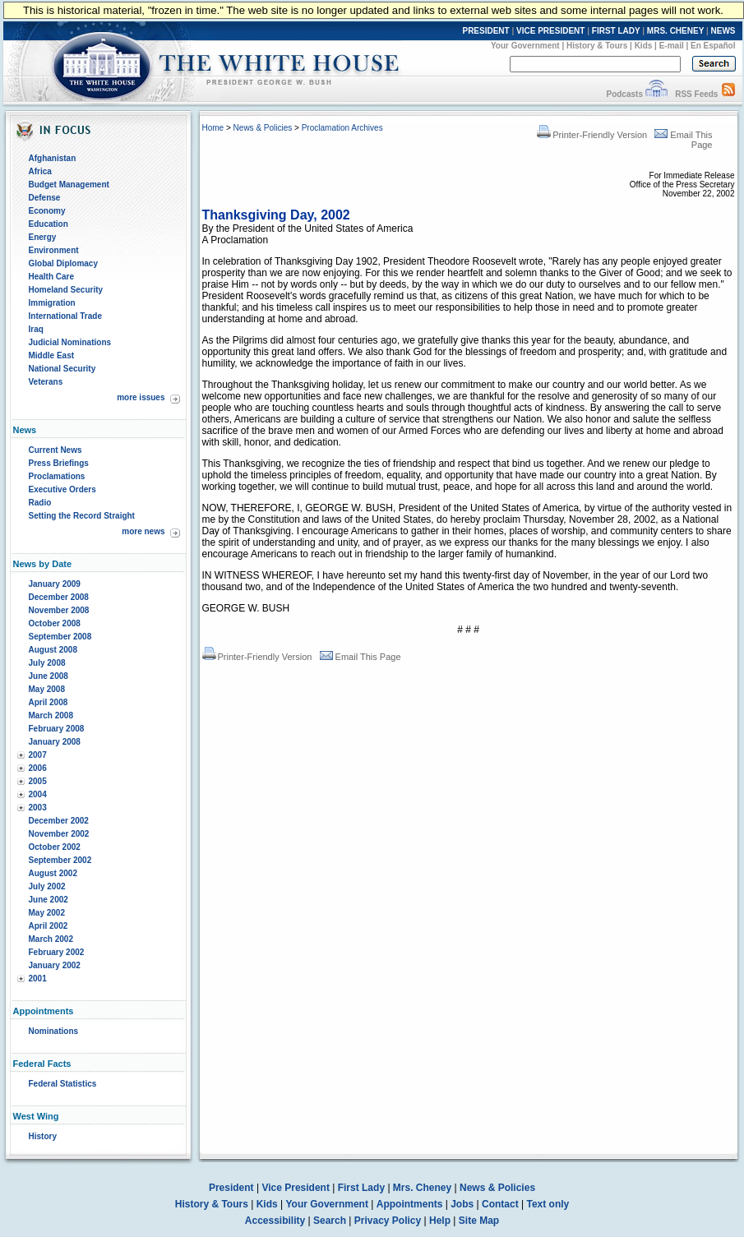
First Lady (361, 1187)
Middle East (52, 355)
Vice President (295, 1187)
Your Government (525, 45)
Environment (54, 250)
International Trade (65, 316)
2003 (38, 807)
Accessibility (275, 1220)
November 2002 (59, 833)
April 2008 (48, 702)
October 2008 (55, 623)
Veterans (46, 381)
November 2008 (59, 610)
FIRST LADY (616, 30)
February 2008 (57, 728)
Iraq (36, 329)
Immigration (52, 302)
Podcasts (624, 94)
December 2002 (59, 820)
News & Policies (263, 127)
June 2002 (48, 899)
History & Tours (596, 45)
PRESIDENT (485, 30)
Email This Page (360, 657)
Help (440, 1220)
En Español (713, 45)
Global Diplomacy (63, 263)
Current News (55, 450)
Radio (40, 502)
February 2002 (57, 952)
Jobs (462, 1204)
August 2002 (53, 873)
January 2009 (55, 583)
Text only (547, 1204)
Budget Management (69, 184)
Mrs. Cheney (422, 1187)
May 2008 (47, 689)
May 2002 (47, 912)
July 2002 (47, 886)
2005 (38, 781)
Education (48, 223)
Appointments (410, 1204)
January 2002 (55, 965)
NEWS (723, 30)
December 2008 (59, 597)
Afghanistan (52, 158)
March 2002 (51, 939)
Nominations (54, 1031)
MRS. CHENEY (675, 30)
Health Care (52, 276)
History (43, 1136)
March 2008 (51, 715)
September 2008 (60, 636)
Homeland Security (66, 289)
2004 (38, 794)
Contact (500, 1204)
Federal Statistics (63, 1083)
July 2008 (47, 662)
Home (213, 127)
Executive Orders (62, 489)
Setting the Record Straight (82, 515)
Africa (40, 171)
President (231, 1187)
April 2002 (48, 925)
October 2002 (55, 847)
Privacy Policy (387, 1220)
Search (329, 1220)
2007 (38, 754)
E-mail (671, 45)
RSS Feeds (696, 94)
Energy (43, 237)
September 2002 (60, 860)
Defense (45, 197)
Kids (644, 45)
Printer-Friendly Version (592, 135)
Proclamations (57, 476)
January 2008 (55, 741)
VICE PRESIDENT (550, 30)
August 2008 (53, 649)
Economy (47, 210)
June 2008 (48, 676)
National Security (62, 368)
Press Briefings (59, 463)
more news (143, 531)
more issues (140, 397)
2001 (38, 978)
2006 (38, 768)
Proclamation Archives (342, 127)
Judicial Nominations (70, 342)
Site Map (479, 1220)
